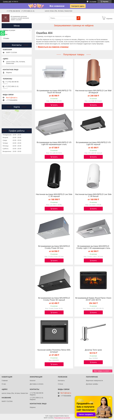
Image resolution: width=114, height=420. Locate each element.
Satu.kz (66, 416)
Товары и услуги (9, 30)
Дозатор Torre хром (93, 350)
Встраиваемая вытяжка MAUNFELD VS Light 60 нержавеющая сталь (54, 143)
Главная (5, 380)
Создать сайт (7, 1)
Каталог (33, 380)
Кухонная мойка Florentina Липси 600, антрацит (54, 351)
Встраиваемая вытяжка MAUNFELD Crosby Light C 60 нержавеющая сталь (93, 247)
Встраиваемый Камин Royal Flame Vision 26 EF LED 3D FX (93, 299)
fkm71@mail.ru (11, 98)
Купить (55, 105)
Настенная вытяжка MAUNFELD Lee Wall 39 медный (93, 92)
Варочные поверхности (94, 380)
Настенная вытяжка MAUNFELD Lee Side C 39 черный (54, 195)
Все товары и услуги (101, 371)
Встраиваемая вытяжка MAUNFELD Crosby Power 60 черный (54, 299)
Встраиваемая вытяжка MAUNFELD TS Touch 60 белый (54, 92)
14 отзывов (92, 1)
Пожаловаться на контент (62, 418)
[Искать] (78, 18)
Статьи (60, 384)
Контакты (61, 380)
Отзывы (6, 38)
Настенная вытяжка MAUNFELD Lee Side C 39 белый (93, 195)
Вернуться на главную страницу (53, 47)
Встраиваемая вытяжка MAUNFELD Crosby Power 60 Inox (54, 247)
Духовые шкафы (92, 384)
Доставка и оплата (36, 384)
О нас (5, 34)
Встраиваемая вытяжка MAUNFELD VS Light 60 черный (93, 143)
